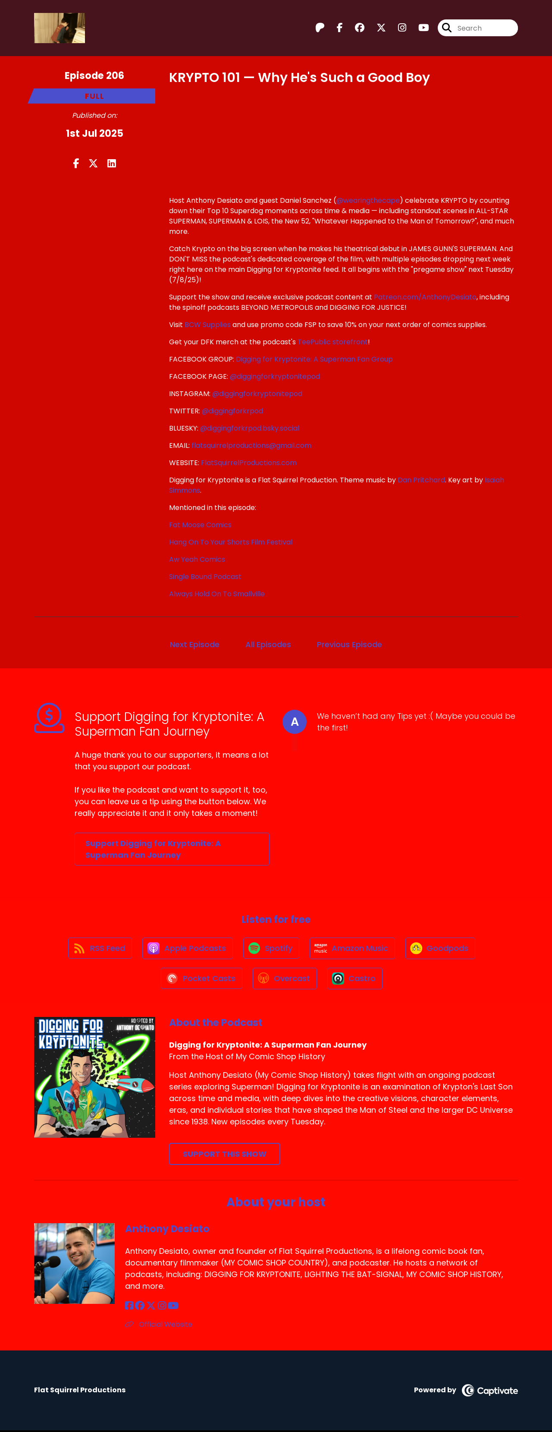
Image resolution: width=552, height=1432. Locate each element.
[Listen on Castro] (356, 980)
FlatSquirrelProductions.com (249, 463)
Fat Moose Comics (200, 525)
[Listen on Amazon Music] (353, 949)
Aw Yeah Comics (197, 559)
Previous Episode (349, 644)
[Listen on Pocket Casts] (201, 980)
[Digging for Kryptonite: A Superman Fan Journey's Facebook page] (334, 28)
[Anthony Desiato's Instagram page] (161, 1307)
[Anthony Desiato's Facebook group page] (139, 1307)
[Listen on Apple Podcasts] (186, 949)
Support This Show (225, 1155)
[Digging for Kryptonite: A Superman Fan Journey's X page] (376, 28)
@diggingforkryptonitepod (275, 376)
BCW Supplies (208, 325)
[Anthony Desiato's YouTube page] (172, 1307)
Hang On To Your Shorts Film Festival (230, 542)
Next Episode (195, 644)
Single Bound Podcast (205, 577)
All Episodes (268, 644)
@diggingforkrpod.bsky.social (249, 428)
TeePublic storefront (333, 342)
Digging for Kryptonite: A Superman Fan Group (314, 359)
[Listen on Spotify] (271, 949)
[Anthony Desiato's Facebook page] (129, 1307)
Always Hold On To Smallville (217, 594)
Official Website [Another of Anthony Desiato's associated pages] (158, 1326)
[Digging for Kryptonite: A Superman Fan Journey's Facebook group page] (354, 28)
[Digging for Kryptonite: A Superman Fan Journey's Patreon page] (320, 28)
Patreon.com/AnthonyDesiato (425, 297)
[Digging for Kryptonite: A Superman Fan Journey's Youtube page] (418, 28)
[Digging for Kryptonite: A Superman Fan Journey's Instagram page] (397, 28)
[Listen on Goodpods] (442, 949)
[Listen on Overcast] (284, 980)
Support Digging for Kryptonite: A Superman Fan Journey (153, 849)
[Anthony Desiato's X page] (151, 1307)
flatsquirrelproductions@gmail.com (251, 445)
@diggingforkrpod (232, 411)
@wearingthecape (368, 200)
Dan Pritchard (421, 480)
